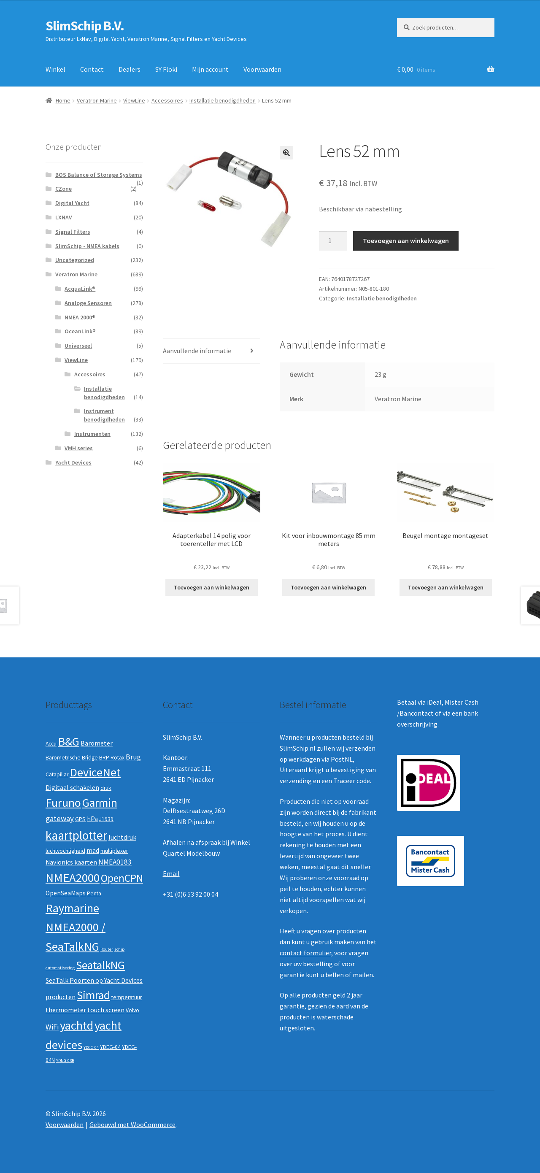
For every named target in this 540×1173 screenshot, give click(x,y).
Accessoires (167, 100)
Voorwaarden (262, 69)
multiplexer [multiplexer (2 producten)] (114, 850)
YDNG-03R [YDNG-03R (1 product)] (65, 1060)
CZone (63, 188)
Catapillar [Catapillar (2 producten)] (57, 774)
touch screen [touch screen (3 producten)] (105, 1010)
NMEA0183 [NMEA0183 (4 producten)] (115, 862)
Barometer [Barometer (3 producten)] (97, 743)
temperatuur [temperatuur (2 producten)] (126, 997)
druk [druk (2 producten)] (105, 788)
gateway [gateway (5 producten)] (60, 818)
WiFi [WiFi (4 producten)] (52, 1027)
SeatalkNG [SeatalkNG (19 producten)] (100, 965)
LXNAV (63, 217)
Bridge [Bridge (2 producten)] (90, 757)
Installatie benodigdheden (222, 100)
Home (63, 100)
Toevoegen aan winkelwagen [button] (211, 587)
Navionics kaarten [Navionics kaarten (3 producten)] (71, 862)
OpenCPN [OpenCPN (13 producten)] (122, 878)
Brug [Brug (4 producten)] (133, 757)
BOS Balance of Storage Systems (98, 174)
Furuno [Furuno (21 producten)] (63, 802)
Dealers (129, 69)
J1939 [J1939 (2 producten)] (106, 819)
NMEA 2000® (80, 317)
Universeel (78, 345)
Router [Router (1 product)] (106, 949)
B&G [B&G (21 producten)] (68, 741)
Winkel (55, 69)
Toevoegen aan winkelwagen (406, 240)
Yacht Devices (73, 462)
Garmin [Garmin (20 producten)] (99, 802)
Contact (92, 69)
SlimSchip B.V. (85, 25)
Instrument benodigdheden (104, 415)
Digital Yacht (72, 203)
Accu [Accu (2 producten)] (51, 743)
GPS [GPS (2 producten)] (80, 819)
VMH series (79, 448)
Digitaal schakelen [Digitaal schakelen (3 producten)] (72, 788)
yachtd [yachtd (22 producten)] (76, 1025)
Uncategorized (74, 260)
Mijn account (210, 69)
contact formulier (305, 953)
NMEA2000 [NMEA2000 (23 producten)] (73, 877)
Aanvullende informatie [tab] (197, 350)
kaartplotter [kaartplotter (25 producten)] (76, 835)
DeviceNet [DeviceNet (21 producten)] (95, 772)
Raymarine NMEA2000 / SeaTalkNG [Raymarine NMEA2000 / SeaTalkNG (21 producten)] (75, 927)
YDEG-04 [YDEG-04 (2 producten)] (110, 1047)
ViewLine (134, 100)
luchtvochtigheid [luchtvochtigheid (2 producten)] (65, 850)
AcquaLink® (80, 288)
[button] (286, 152)
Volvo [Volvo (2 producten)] (132, 1010)
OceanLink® (80, 331)
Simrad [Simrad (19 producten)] (93, 995)
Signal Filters (72, 231)
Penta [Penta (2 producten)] (94, 893)
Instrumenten (92, 434)
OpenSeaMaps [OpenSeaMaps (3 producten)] (66, 893)
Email (171, 873)
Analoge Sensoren (88, 303)
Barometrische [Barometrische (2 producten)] (63, 757)
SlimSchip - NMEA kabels (87, 246)
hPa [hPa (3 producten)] (92, 819)
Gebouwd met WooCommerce (132, 1124)
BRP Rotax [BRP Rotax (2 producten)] (111, 757)
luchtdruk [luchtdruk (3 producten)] (122, 837)
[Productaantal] (333, 241)
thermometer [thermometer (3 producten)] (66, 1010)
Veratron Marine (97, 100)
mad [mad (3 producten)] (92, 850)
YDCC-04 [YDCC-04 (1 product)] (91, 1047)
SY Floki (166, 69)
